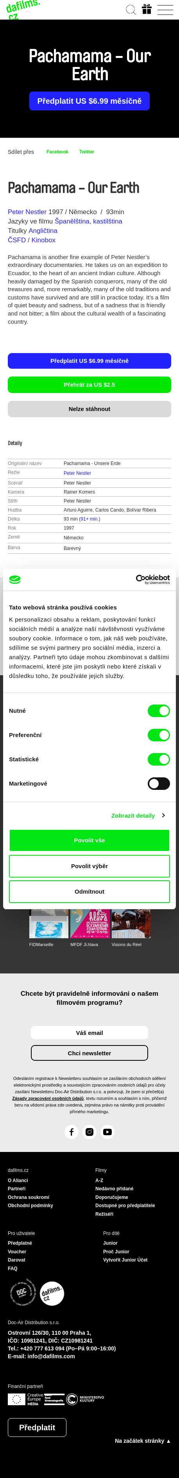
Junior (110, 1243)
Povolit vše (89, 840)
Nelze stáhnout (90, 409)
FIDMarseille (41, 944)
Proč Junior (116, 1251)
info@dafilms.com (51, 1356)
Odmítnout (89, 891)
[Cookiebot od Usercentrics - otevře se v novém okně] (136, 580)
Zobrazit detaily (133, 815)
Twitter (86, 152)
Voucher (17, 1251)
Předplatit (37, 1427)
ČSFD (18, 240)
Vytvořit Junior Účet (125, 1260)
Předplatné (20, 1243)
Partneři (16, 1188)
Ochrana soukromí (28, 1197)
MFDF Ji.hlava (84, 944)
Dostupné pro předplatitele (125, 1205)
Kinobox (43, 240)
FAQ (13, 1268)
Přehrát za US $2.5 (89, 384)
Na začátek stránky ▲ (143, 1441)
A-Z (99, 1180)
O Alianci (18, 1180)
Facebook (57, 152)
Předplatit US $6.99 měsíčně (90, 101)
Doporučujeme (111, 1197)
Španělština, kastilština (88, 221)
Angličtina (43, 230)
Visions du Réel (126, 944)
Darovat (16, 1260)
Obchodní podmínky (30, 1205)
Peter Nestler (27, 212)
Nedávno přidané (114, 1188)
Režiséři (104, 1214)
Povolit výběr (89, 866)
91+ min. (89, 519)
